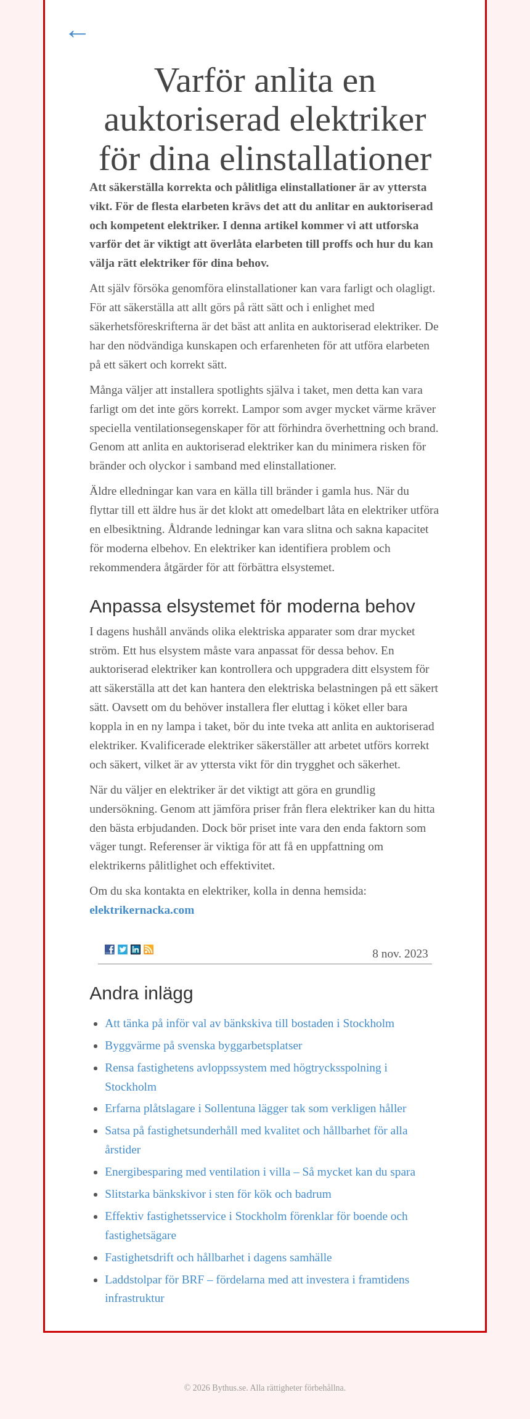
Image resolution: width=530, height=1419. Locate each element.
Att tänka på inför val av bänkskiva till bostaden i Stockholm (249, 1023)
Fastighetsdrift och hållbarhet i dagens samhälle (218, 1257)
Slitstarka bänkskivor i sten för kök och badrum (218, 1193)
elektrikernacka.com (141, 909)
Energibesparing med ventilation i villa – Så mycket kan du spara (260, 1171)
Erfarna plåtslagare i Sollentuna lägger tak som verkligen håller (255, 1108)
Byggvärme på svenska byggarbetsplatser (203, 1045)
